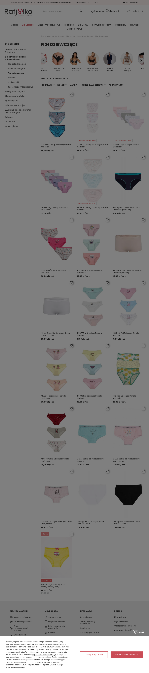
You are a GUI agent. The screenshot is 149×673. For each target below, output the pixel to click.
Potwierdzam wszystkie (126, 654)
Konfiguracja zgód (94, 654)
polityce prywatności (16, 652)
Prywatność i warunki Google (44, 654)
